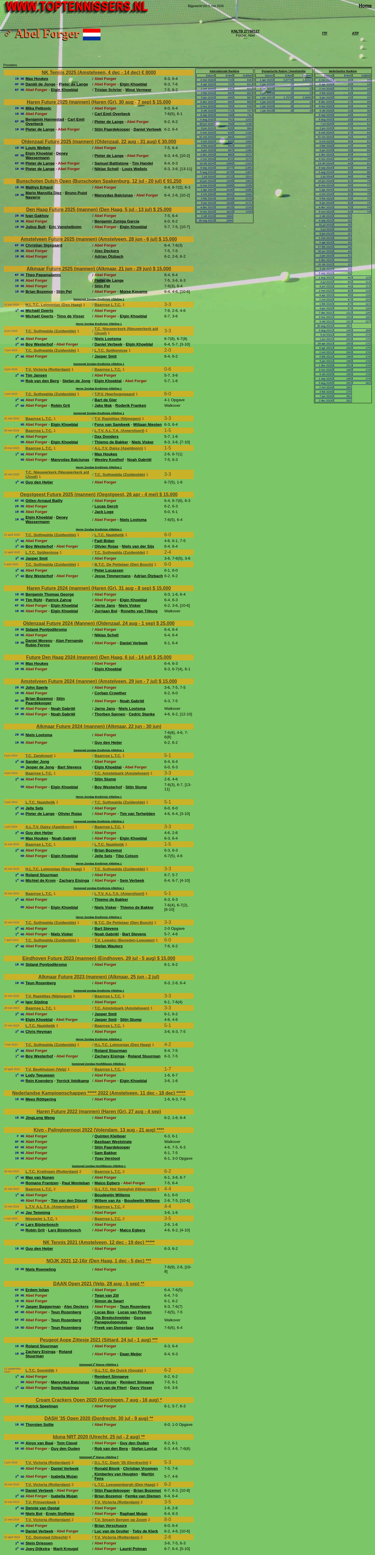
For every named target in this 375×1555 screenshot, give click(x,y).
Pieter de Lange (73, 84)
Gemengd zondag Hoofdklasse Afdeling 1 (99, 1166)
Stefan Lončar (144, 1448)
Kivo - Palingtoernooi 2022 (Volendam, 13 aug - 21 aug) (95, 1129)
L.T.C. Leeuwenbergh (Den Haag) (124, 1484)
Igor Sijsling (36, 1002)
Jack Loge (103, 512)
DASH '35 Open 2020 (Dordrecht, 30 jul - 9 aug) (97, 1418)
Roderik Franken (130, 405)
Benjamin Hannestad (44, 119)
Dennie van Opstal (42, 1508)
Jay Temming (37, 1212)
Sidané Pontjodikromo (46, 629)
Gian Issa (145, 1327)
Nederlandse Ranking (343, 71)
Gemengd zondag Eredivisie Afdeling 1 (99, 750)
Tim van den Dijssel (69, 1200)
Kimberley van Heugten (116, 1474)
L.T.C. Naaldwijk (109, 535)
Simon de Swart (109, 1301)
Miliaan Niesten (147, 424)
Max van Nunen (39, 1177)
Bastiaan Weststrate (113, 1141)
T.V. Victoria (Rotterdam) (47, 369)
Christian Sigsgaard (43, 245)
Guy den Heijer (39, 482)
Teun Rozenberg (40, 983)
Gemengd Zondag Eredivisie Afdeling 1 (99, 299)
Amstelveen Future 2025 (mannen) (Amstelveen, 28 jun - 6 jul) (89, 239)
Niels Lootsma (107, 338)
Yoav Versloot (107, 1158)
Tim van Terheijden (137, 813)
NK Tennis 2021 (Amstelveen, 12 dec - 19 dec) (94, 1242)
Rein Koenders (39, 1081)
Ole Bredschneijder (112, 1317)
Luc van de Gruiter (111, 1531)
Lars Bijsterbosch (42, 1224)
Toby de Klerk (145, 1531)
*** (148, 1260)
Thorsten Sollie (39, 1424)
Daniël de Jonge (40, 84)
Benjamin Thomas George (49, 594)
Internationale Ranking (224, 71)
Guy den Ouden (134, 1443)
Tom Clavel (67, 1443)
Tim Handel (142, 163)
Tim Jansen (36, 375)
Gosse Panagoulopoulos (120, 1319)
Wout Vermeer (138, 90)
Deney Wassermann (46, 155)
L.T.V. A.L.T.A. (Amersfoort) (119, 430)
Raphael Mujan (133, 1513)
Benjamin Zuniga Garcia (116, 221)
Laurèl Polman (133, 1549)
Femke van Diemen (143, 1496)
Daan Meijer (131, 1354)
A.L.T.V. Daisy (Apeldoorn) (118, 448)
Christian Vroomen (140, 1468)
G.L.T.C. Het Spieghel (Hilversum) (125, 1189)
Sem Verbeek (132, 880)
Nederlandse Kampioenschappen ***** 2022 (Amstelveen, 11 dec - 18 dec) (94, 1093)
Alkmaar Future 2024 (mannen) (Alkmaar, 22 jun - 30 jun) (98, 726)
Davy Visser (105, 1382)
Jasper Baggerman (43, 1306)
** (142, 1283)
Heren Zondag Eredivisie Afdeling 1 (99, 323)
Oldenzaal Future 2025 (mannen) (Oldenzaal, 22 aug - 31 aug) (89, 141)
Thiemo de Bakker (111, 442)
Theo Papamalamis (43, 275)
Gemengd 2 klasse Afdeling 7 (98, 1457)
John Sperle (36, 687)
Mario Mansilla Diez (43, 193)
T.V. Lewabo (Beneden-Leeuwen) (124, 940)
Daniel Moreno (38, 640)
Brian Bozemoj (39, 291)
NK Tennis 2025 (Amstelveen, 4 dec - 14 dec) (92, 72)
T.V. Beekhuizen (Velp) (46, 1069)
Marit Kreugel (65, 1549)
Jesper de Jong (39, 767)
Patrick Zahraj (58, 600)
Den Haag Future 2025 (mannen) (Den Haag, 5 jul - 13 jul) (89, 209)
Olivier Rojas (106, 546)
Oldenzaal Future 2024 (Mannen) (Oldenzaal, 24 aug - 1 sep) (89, 623)
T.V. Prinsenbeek (40, 1502)
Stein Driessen (39, 1543)
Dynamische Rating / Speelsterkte (284, 71)
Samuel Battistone (111, 163)
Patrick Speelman (41, 1406)
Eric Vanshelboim (65, 227)
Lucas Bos (104, 1312)
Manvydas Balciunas (113, 195)
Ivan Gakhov (37, 215)
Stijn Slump (105, 779)
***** (180, 1093)
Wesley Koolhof (109, 459)
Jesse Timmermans (112, 576)
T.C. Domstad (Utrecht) (46, 1537)
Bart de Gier (105, 400)
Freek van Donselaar (113, 1327)
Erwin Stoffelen (60, 1513)
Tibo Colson (127, 856)
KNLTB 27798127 (245, 31)
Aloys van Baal (39, 1443)
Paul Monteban (76, 1183)
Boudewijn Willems (112, 1195)
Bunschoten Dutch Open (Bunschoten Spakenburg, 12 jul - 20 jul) (89, 181)
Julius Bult (35, 227)
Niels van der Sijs (138, 546)
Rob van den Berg (42, 381)
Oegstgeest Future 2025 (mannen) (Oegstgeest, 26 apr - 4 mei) (89, 494)
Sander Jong (37, 761)
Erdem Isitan (37, 1290)
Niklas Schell (106, 169)
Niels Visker (143, 442)
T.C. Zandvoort (39, 755)
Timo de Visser (70, 316)
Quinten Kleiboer (110, 1136)
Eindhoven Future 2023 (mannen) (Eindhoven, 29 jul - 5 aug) (89, 958)
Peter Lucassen (108, 570)
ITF (325, 33)
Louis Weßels (38, 148)
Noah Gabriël (139, 459)
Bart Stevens (70, 767)
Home (365, 5)
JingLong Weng (40, 1117)
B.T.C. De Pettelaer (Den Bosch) (123, 564)
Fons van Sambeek (112, 424)
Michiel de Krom (40, 880)
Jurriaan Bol (105, 611)
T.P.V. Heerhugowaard (114, 394)
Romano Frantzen (42, 1183)
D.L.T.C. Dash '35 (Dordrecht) (121, 1462)
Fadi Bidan (104, 541)
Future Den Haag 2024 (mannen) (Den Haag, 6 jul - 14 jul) (89, 657)
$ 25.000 (162, 209)
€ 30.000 (167, 141)
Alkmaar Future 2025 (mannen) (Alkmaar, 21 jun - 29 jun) (89, 268)
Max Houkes (36, 78)
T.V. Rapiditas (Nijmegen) (117, 418)
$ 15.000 (162, 102)
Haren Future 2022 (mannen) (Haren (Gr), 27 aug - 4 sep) (99, 1111)
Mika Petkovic (38, 108)
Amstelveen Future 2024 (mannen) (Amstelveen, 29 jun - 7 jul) (89, 681)
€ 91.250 (172, 181)
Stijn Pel (102, 286)
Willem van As (107, 1200)
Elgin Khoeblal (133, 84)
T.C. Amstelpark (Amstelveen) (121, 773)
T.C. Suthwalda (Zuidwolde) (50, 331)
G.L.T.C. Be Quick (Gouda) (118, 1370)
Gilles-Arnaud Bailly (44, 500)
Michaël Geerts (39, 310)
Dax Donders (106, 436)
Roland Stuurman (41, 875)
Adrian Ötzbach (108, 256)
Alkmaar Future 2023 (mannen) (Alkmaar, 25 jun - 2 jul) (98, 976)
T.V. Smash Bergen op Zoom (120, 1520)
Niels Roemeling (40, 1269)
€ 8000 (149, 72)
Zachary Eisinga (74, 880)
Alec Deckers (106, 251)
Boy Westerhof (39, 344)
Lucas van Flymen (135, 1312)
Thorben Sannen (109, 714)
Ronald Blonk (107, 1468)
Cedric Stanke (142, 714)
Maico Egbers (107, 1183)
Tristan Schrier (108, 90)
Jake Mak (103, 405)
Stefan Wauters (108, 946)
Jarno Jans (104, 605)
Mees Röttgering (40, 1099)
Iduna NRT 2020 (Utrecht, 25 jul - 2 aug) (97, 1436)
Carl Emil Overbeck (112, 114)
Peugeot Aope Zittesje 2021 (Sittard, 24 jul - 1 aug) (96, 1339)
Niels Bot (33, 1513)
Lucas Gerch (106, 506)
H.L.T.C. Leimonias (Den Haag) (53, 305)
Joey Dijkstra (37, 1549)
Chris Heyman (38, 1031)
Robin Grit (60, 405)
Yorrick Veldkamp (73, 1081)
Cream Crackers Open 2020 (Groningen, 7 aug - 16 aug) (98, 1399)
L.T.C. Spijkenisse (110, 350)
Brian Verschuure (110, 1525)
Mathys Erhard (39, 187)
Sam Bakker (105, 1153)
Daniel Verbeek (147, 129)
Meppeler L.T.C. (39, 1218)
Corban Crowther (110, 693)
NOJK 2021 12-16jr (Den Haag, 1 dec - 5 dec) (96, 1260)
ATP (355, 33)
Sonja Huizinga (65, 1387)
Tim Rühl (33, 600)
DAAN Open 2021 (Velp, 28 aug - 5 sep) (97, 1283)
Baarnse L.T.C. (107, 305)
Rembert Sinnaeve (111, 1376)
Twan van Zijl (106, 1295)
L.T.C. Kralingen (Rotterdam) (51, 1171)
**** (160, 1129)
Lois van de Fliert (110, 1387)
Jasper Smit (105, 356)
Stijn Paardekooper (112, 129)
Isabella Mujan (64, 1476)
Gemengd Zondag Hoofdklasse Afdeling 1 (99, 1063)
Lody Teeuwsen (39, 1075)
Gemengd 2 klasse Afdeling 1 (98, 1364)
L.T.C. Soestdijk (39, 1370)
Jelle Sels (34, 808)
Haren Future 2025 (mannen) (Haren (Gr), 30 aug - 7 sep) (89, 102)
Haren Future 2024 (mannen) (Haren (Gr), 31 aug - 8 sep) (89, 588)
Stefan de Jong (76, 381)
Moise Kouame (133, 291)
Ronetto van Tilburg (139, 611)
